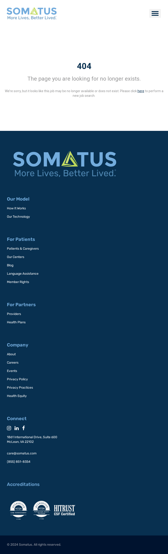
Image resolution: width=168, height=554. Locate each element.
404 (84, 66)
